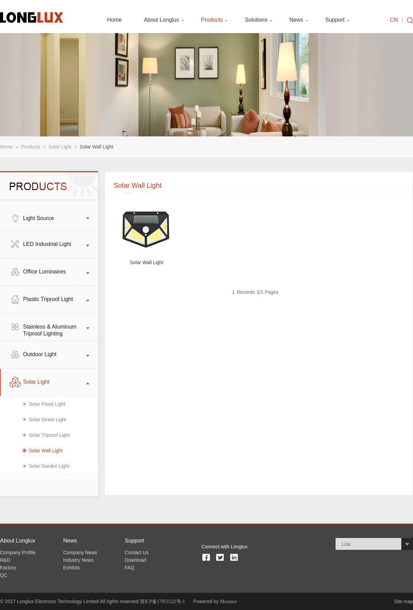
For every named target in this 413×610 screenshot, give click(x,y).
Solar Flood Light (47, 404)
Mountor (228, 601)
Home (114, 20)
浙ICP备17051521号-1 (162, 601)
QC (3, 575)
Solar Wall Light (97, 146)
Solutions (256, 20)
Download (135, 560)
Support (335, 20)
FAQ (129, 567)
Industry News (78, 560)
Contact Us (136, 552)
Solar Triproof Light (49, 435)
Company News (80, 552)
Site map (403, 601)
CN (394, 20)
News (296, 20)
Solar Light (60, 146)
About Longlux (161, 20)
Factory (8, 567)
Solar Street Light (47, 419)
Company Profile (18, 552)
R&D (5, 560)
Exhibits (71, 567)
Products (212, 20)
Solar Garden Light (49, 466)
